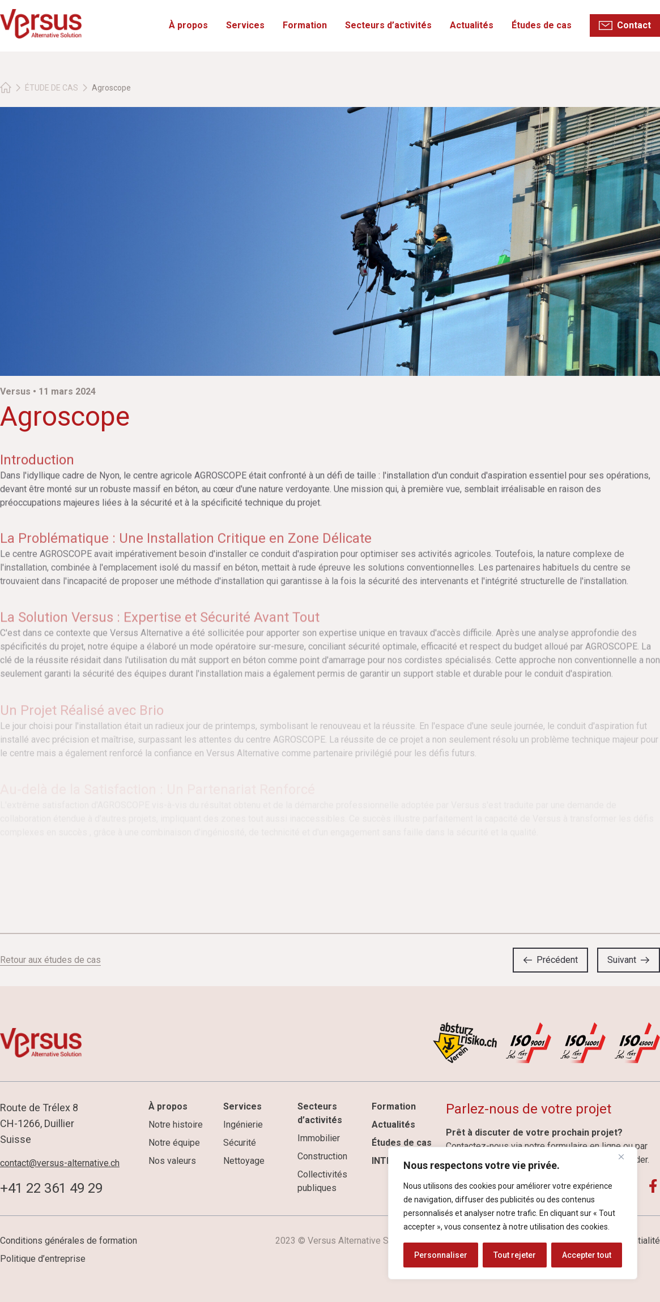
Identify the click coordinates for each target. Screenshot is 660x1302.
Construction (322, 1156)
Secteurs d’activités (389, 25)
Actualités (472, 25)
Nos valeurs (172, 1160)
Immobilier (318, 1138)
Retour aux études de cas (50, 959)
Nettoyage (244, 1160)
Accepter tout (586, 1255)
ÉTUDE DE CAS (51, 87)
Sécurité (239, 1142)
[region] (512, 1213)
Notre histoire (175, 1124)
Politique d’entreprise (43, 1258)
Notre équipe (174, 1142)
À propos (188, 25)
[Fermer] (625, 1156)
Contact (635, 25)
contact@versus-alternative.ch (60, 1163)
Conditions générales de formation (68, 1240)
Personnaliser (440, 1255)
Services (246, 25)
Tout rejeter (514, 1255)
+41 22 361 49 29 (51, 1188)
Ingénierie (243, 1124)
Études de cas (542, 25)
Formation (305, 25)
